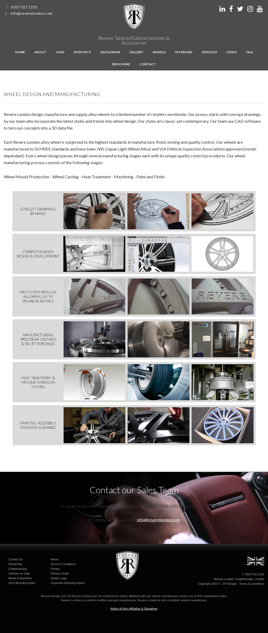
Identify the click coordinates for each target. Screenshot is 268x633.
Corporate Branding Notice (68, 582)
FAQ (249, 52)
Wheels (159, 52)
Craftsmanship (17, 568)
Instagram (110, 52)
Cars (60, 52)
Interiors (183, 52)
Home (20, 52)
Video (231, 52)
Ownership (15, 564)
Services (209, 52)
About (40, 52)
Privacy (55, 568)
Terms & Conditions (63, 564)
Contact (148, 64)
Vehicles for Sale (19, 573)
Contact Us (15, 559)
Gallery (136, 52)
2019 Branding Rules (21, 582)
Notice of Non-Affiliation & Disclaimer (134, 608)
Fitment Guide (60, 573)
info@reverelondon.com (32, 13)
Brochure (121, 64)
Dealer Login (59, 578)
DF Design (230, 583)
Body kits (82, 52)
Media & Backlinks (20, 578)
